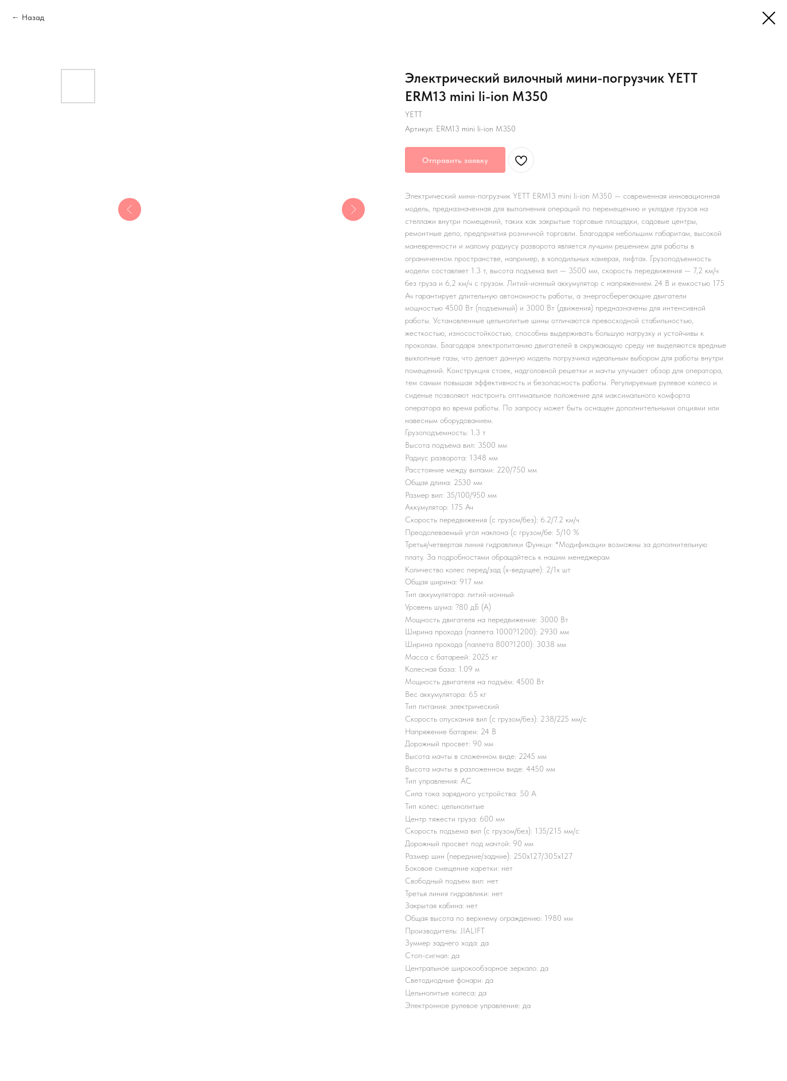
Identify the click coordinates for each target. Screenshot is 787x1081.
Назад (33, 17)
